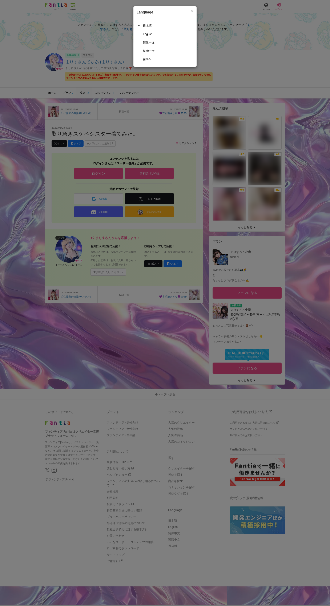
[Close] (192, 11)
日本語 (147, 25)
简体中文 (149, 42)
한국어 (147, 59)
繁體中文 (149, 51)
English (147, 34)
